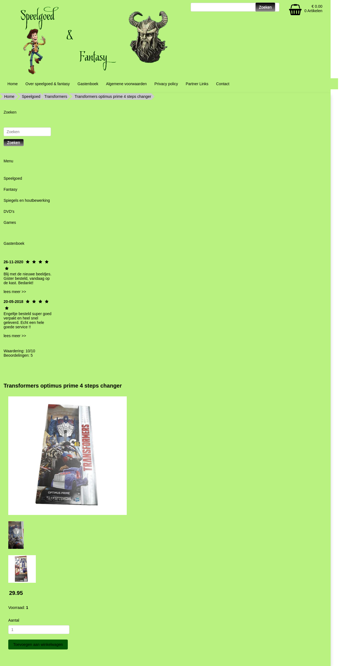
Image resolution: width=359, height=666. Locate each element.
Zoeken (13, 142)
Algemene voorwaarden (126, 84)
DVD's (9, 211)
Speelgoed (31, 96)
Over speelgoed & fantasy (47, 84)
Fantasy (10, 189)
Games (10, 222)
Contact (222, 84)
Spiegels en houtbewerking (27, 200)
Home (12, 84)
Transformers (55, 96)
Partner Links (197, 84)
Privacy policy (166, 84)
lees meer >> (15, 291)
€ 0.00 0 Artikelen (313, 8)
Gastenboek (87, 84)
